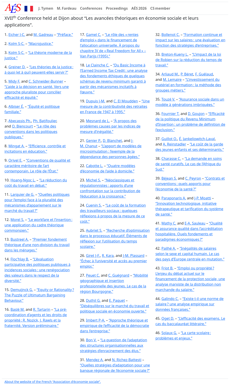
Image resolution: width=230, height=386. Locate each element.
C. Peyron (193, 178)
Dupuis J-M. (95, 101)
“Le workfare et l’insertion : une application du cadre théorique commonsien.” (38, 225)
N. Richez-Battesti (126, 359)
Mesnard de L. (98, 120)
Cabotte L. (94, 165)
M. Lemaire (172, 79)
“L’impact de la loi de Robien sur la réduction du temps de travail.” (188, 60)
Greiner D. (17, 66)
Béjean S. (169, 178)
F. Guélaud (204, 74)
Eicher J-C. (17, 34)
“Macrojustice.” (40, 43)
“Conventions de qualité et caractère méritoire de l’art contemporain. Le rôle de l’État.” (37, 166)
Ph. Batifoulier (44, 120)
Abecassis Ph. (20, 120)
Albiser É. (16, 106)
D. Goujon (196, 113)
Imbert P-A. (95, 320)
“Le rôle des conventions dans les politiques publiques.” (30, 131)
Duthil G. (93, 300)
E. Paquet (117, 300)
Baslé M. (18, 309)
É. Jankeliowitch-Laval (197, 138)
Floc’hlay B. (20, 259)
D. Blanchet (112, 140)
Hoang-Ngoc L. (23, 180)
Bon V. (91, 339)
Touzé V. (168, 99)
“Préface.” (65, 34)
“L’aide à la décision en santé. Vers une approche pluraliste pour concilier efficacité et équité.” (36, 92)
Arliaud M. (170, 74)
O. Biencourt (22, 126)
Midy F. (14, 81)
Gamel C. (93, 34)
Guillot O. (169, 138)
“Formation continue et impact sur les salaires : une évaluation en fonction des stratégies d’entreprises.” (190, 40)
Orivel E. (15, 160)
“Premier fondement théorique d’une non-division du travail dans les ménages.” (37, 245)
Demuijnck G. (22, 289)
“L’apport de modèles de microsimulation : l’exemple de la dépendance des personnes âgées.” (111, 151)
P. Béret (187, 74)
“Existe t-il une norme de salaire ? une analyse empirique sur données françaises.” (189, 304)
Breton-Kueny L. (174, 54)
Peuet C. (93, 275)
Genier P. (93, 140)
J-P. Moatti (202, 198)
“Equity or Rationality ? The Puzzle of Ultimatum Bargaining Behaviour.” (39, 295)
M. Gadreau (43, 34)
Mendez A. (95, 359)
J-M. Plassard (133, 255)
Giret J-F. (93, 255)
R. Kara (108, 255)
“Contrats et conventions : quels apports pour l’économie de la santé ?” (190, 184)
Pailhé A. (168, 248)
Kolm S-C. (16, 43)
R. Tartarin (41, 309)
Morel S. (17, 219)
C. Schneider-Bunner (46, 81)
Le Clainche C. (97, 65)
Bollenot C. (170, 34)
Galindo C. (170, 298)
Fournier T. (170, 113)
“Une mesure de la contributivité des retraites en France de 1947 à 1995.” (115, 106)
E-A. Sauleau (195, 223)
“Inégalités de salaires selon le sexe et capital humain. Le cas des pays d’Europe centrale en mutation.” (189, 254)
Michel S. (93, 180)
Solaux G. (169, 332)
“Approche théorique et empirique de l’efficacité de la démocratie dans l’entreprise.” (114, 325)
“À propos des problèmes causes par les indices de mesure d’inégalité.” (110, 126)
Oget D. (167, 318)
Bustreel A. (20, 239)
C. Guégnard (118, 275)
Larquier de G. (22, 194)
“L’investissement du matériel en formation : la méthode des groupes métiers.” (188, 85)
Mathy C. (168, 223)
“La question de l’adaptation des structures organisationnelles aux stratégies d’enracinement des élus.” (113, 345)
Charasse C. (171, 158)
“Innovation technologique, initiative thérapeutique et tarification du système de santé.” (189, 209)
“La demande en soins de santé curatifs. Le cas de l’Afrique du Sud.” (188, 164)
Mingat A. (17, 145)
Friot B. (167, 268)
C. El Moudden (125, 101)
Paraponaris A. (173, 198)
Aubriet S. (94, 230)
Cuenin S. (94, 205)
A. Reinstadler (174, 144)
